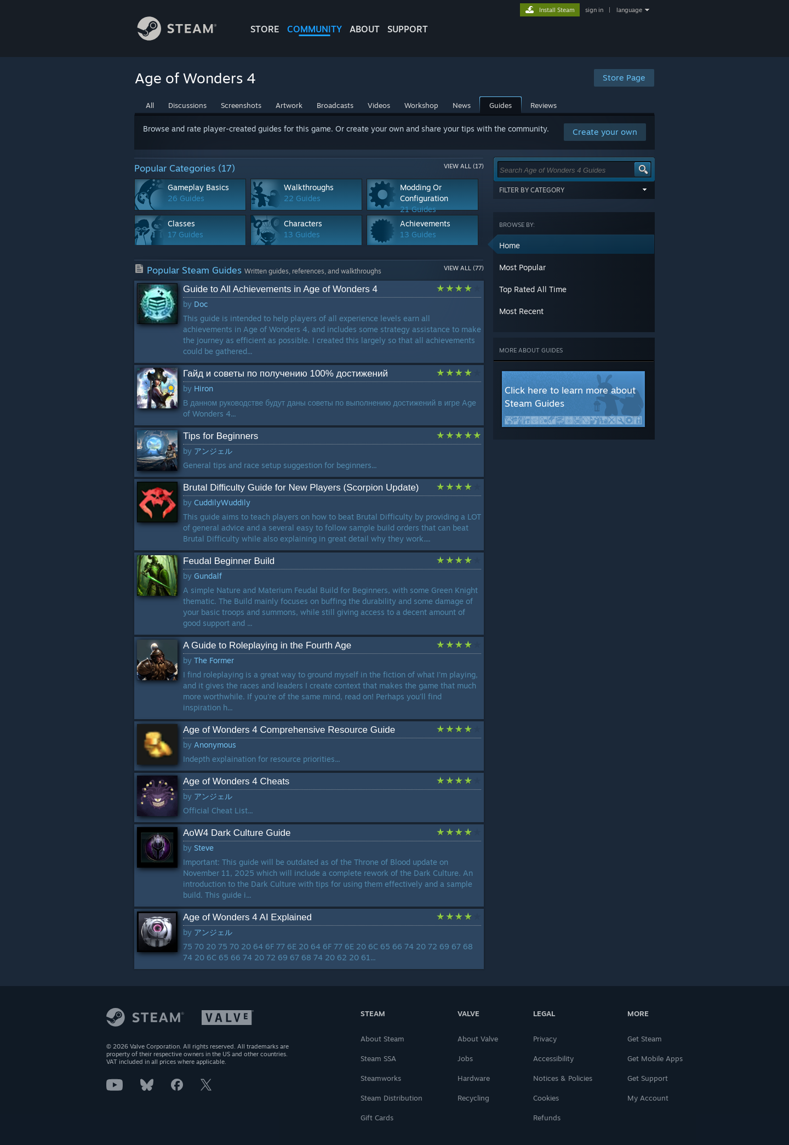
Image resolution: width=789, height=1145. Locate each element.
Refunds (547, 1117)
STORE (264, 29)
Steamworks (381, 1078)
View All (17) (464, 166)
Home (509, 245)
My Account (647, 1097)
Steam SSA (378, 1058)
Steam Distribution (391, 1097)
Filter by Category (574, 189)
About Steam (382, 1038)
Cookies (546, 1097)
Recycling (473, 1097)
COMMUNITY (314, 29)
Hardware (474, 1078)
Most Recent (521, 311)
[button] (574, 246)
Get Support (647, 1078)
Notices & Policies (562, 1078)
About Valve (478, 1038)
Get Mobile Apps (655, 1058)
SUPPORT (407, 29)
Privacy (545, 1038)
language (629, 10)
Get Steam (644, 1038)
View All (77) (464, 268)
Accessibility (553, 1058)
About (365, 29)
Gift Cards (377, 1117)
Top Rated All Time (533, 289)
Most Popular (522, 267)
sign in (594, 10)
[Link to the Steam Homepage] (185, 37)
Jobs (465, 1058)
